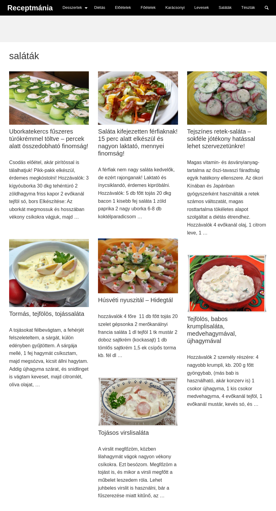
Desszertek (72, 7)
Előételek (123, 7)
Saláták (225, 7)
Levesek (201, 7)
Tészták (248, 7)
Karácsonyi (174, 7)
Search (269, 7)
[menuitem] (73, 7)
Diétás (99, 7)
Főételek (148, 7)
